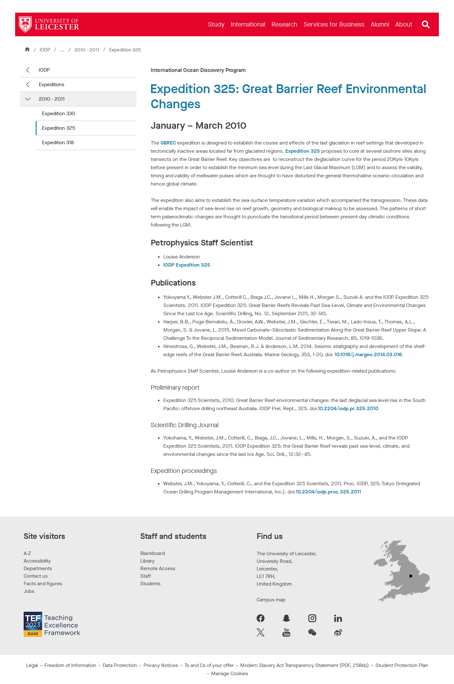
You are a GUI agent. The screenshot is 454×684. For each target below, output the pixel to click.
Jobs (29, 591)
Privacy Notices (160, 665)
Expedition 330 (58, 113)
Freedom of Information (70, 665)
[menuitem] (216, 24)
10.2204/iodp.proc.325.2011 (328, 491)
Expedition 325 (58, 128)
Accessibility (37, 560)
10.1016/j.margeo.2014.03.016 (368, 354)
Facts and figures (43, 583)
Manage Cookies (229, 673)
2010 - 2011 (87, 50)
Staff (145, 576)
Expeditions (51, 84)
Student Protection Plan (401, 665)
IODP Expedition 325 (186, 265)
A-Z (27, 553)
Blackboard (152, 553)
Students (150, 583)
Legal (32, 665)
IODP (45, 50)
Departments (38, 568)
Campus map (271, 599)
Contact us (36, 576)
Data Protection (120, 665)
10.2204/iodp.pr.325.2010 (348, 408)
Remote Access (157, 568)
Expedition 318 (58, 142)
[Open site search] (426, 24)
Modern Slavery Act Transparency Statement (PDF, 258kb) (304, 665)
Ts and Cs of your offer (209, 665)
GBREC (168, 142)
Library (147, 560)
